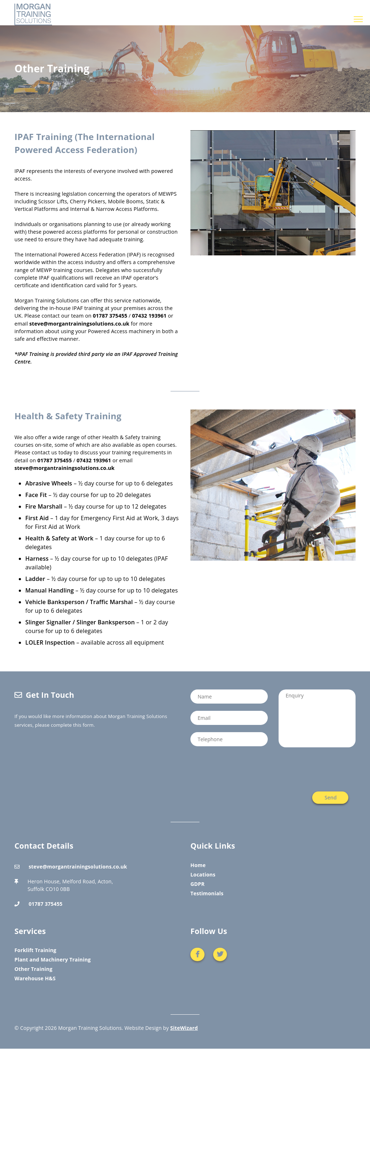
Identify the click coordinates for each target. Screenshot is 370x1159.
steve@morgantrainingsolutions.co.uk (79, 323)
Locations (202, 874)
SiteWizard (184, 1027)
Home (198, 865)
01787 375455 (110, 315)
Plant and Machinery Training (52, 959)
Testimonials (206, 893)
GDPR (197, 883)
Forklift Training (35, 950)
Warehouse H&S (35, 978)
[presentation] (317, 769)
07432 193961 (149, 315)
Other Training (33, 968)
